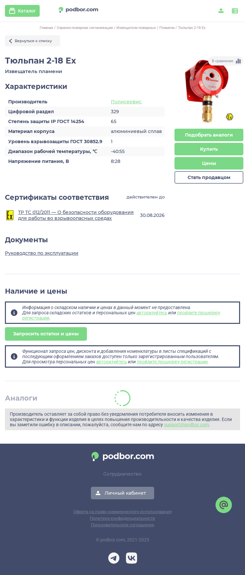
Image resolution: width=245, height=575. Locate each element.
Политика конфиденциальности (122, 518)
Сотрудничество (122, 474)
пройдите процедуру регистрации (172, 361)
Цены (209, 163)
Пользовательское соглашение (122, 524)
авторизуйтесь (151, 312)
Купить (209, 149)
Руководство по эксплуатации (41, 253)
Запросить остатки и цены (46, 334)
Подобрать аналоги (209, 135)
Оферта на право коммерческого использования (122, 511)
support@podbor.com (186, 424)
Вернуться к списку (33, 41)
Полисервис (126, 102)
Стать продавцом (209, 177)
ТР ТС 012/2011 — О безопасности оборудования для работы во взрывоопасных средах (76, 215)
